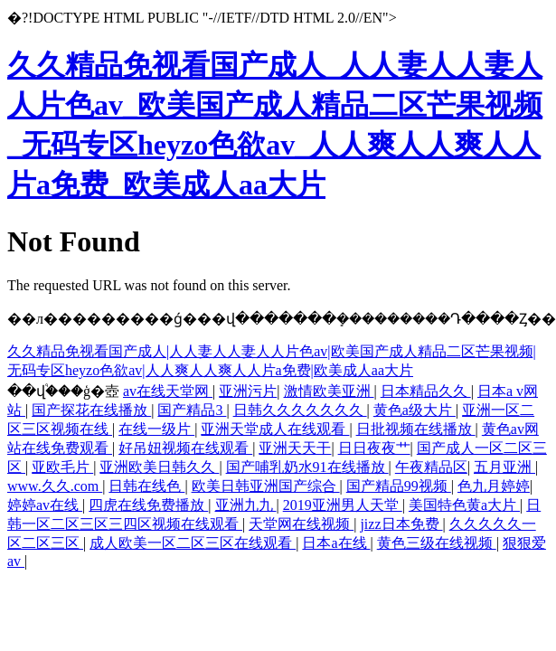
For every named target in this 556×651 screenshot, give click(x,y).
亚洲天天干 (295, 448)
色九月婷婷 (493, 486)
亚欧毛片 (62, 467)
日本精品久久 (426, 391)
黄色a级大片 (414, 410)
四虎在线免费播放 (148, 505)
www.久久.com (54, 486)
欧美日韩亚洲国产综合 (266, 486)
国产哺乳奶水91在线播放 (307, 467)
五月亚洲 (504, 467)
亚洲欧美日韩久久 (159, 467)
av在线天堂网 (167, 391)
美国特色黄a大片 (464, 505)
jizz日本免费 (401, 524)
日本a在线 (336, 543)
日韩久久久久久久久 (300, 410)
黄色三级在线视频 (436, 543)
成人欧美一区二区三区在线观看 (193, 543)
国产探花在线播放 (91, 410)
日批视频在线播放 (416, 429)
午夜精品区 (431, 467)
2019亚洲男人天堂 (342, 505)
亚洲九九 (246, 505)
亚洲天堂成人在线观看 (275, 429)
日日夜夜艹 (374, 448)
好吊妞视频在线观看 (185, 448)
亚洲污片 (248, 391)
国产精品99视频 (398, 486)
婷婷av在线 (44, 505)
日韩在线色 (146, 486)
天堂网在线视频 (301, 524)
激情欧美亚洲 (329, 391)
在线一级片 (156, 429)
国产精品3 (191, 410)
